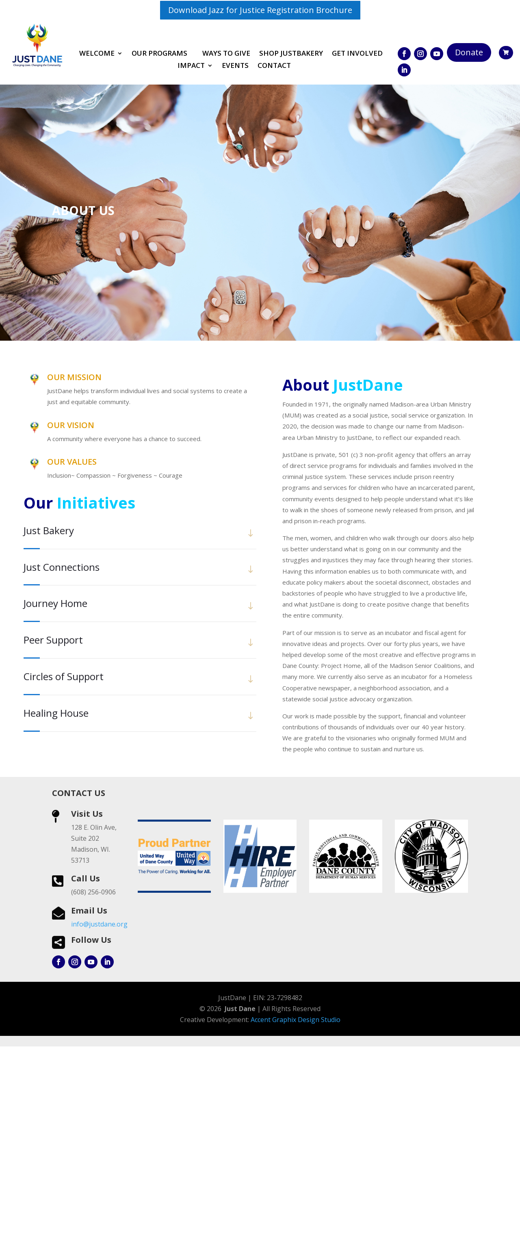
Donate (469, 52)
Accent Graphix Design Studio (295, 1228)
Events (235, 66)
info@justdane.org (99, 1132)
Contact (274, 66)
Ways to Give (226, 54)
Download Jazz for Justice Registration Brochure (260, 9)
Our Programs (159, 54)
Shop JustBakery (291, 54)
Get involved (357, 54)
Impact (191, 66)
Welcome (97, 54)
